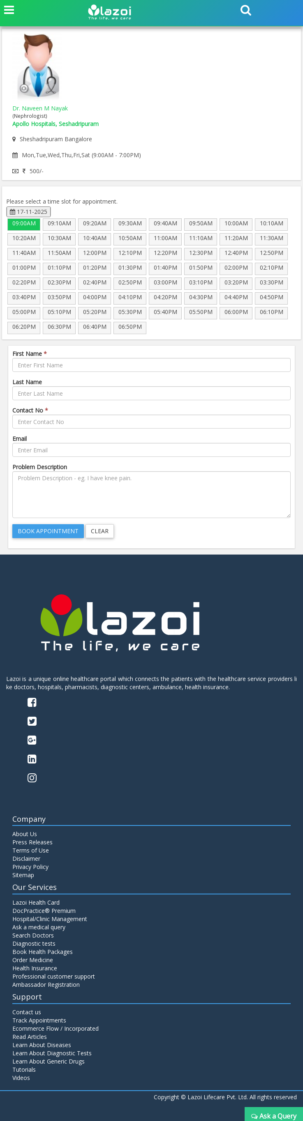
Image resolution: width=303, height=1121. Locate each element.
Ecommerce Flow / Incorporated (55, 1028)
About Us (24, 834)
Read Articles (29, 1037)
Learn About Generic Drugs (48, 1061)
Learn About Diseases (41, 1045)
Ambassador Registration (46, 984)
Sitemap (23, 875)
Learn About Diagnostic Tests (52, 1053)
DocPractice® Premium (44, 911)
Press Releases (32, 842)
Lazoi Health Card (36, 902)
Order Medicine (32, 960)
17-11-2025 (28, 211)
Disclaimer (26, 858)
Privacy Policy (30, 867)
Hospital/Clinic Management (49, 919)
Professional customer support (53, 976)
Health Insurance (34, 968)
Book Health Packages (42, 952)
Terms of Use (30, 850)
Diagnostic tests (34, 943)
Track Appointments (39, 1020)
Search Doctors (33, 935)
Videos (21, 1078)
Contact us (26, 1012)
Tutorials (24, 1069)
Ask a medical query (38, 927)
